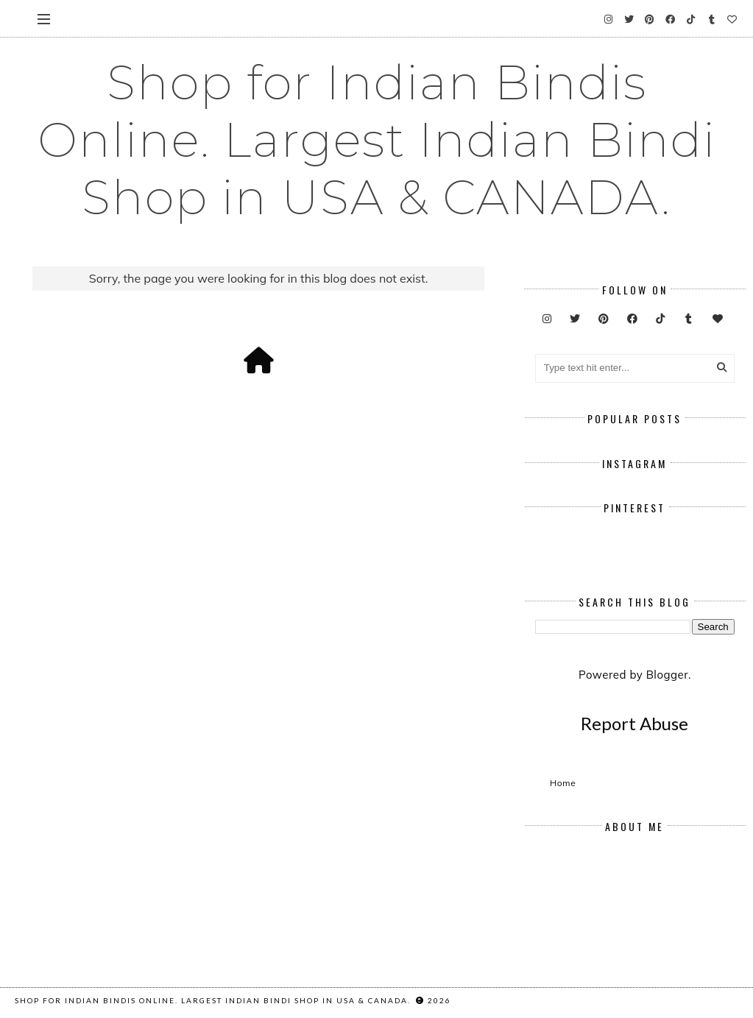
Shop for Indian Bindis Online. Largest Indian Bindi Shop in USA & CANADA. (377, 140)
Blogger (667, 675)
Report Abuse (634, 723)
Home (563, 782)
